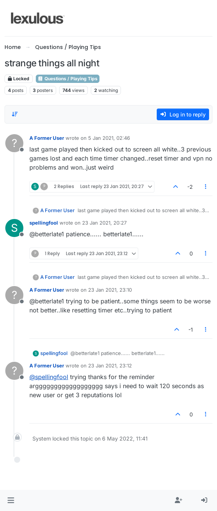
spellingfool (43, 223)
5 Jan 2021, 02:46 (109, 138)
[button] (10, 500)
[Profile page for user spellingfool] (14, 228)
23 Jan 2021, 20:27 (104, 223)
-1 (190, 329)
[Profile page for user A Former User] (14, 143)
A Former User (46, 138)
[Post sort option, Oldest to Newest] (14, 114)
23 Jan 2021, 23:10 (110, 290)
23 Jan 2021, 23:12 (110, 366)
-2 (190, 187)
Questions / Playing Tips (68, 78)
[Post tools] (206, 187)
